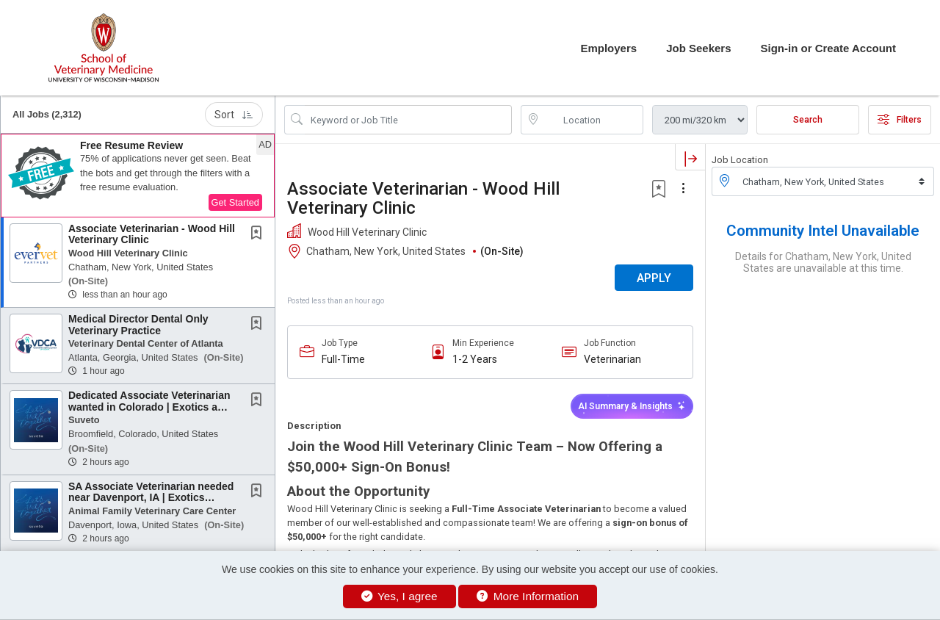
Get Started (235, 202)
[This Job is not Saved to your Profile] (259, 234)
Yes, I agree (399, 596)
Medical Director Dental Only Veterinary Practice (138, 324)
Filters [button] (900, 120)
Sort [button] (233, 114)
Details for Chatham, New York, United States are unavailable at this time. (823, 262)
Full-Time (343, 359)
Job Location (740, 159)
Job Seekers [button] (698, 48)
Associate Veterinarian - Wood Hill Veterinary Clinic (151, 234)
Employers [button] (608, 48)
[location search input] (592, 119)
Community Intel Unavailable (822, 230)
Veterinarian (612, 359)
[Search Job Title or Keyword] (408, 119)
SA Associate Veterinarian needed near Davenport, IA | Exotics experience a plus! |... (151, 497)
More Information (528, 596)
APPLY (654, 278)
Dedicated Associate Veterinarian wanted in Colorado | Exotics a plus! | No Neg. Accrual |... (149, 406)
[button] (138, 175)
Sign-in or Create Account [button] (828, 48)
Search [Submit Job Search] (807, 120)
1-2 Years (474, 359)
